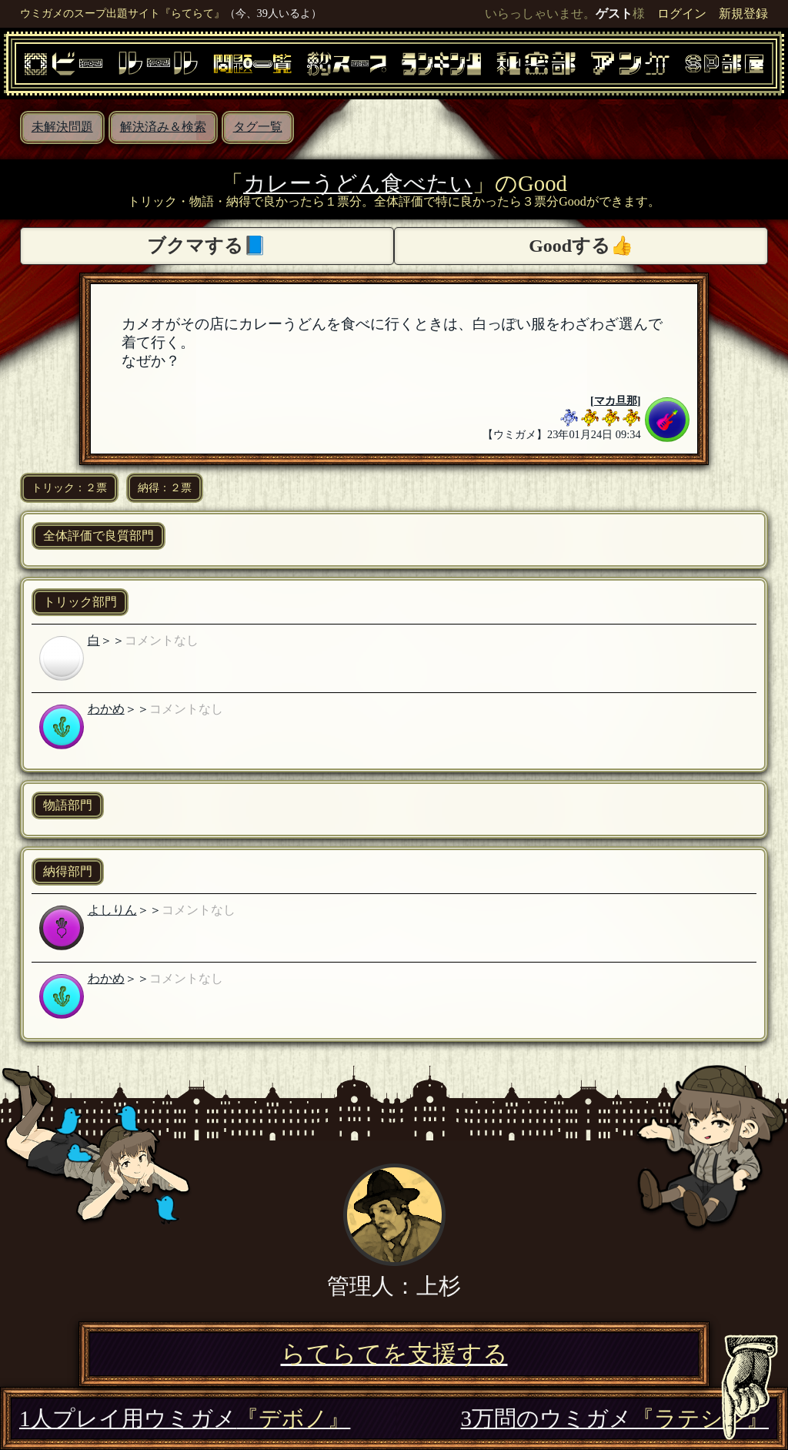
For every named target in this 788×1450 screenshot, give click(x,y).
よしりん (112, 909)
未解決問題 (62, 126)
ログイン (681, 13)
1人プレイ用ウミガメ (184, 1418)
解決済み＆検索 (163, 126)
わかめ (106, 708)
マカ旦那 (615, 400)
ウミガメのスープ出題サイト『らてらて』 (122, 13)
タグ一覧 (257, 126)
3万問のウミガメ (615, 1418)
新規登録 (743, 13)
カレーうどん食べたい (357, 183)
